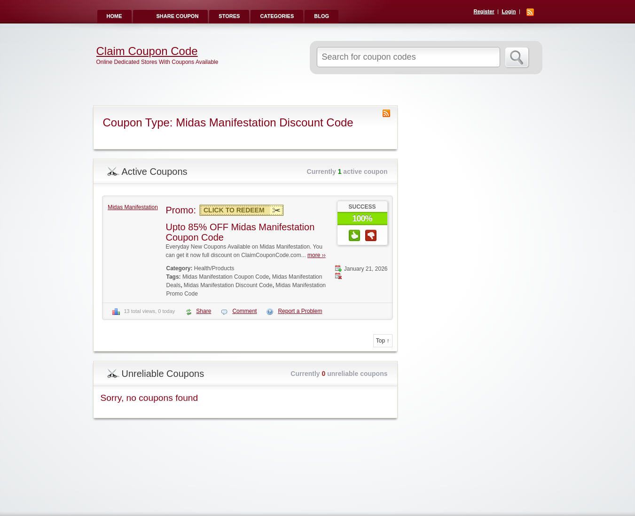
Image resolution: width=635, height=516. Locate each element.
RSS (530, 12)
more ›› (316, 255)
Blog (321, 16)
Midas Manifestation (133, 207)
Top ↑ (383, 340)
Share (203, 311)
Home (114, 16)
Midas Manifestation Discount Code (228, 285)
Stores (229, 16)
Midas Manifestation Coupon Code (225, 277)
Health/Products (214, 268)
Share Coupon (178, 16)
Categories (277, 16)
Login (509, 11)
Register (484, 11)
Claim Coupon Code (147, 51)
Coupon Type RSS (386, 113)
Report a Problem (300, 311)
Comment (244, 311)
